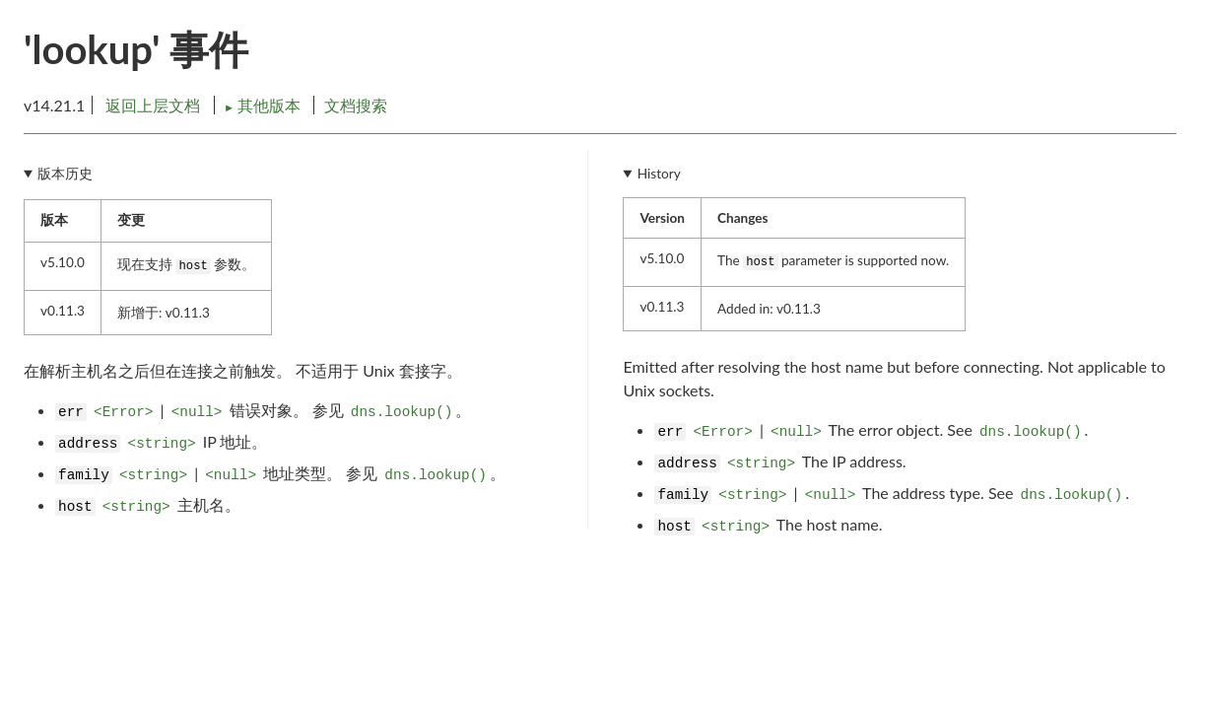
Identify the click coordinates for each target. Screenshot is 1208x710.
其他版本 (264, 105)
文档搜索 (355, 105)
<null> (197, 412)
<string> (162, 444)
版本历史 (65, 173)
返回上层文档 (152, 105)
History (659, 173)
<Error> (123, 412)
